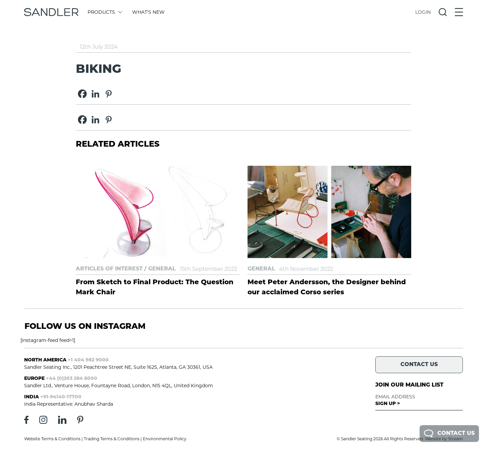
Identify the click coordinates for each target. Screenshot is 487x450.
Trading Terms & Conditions (112, 438)
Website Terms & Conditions (52, 438)
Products (104, 12)
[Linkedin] (95, 94)
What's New (148, 12)
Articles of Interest (109, 269)
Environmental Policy (164, 438)
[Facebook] (82, 94)
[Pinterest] (108, 94)
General (162, 269)
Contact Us (449, 434)
